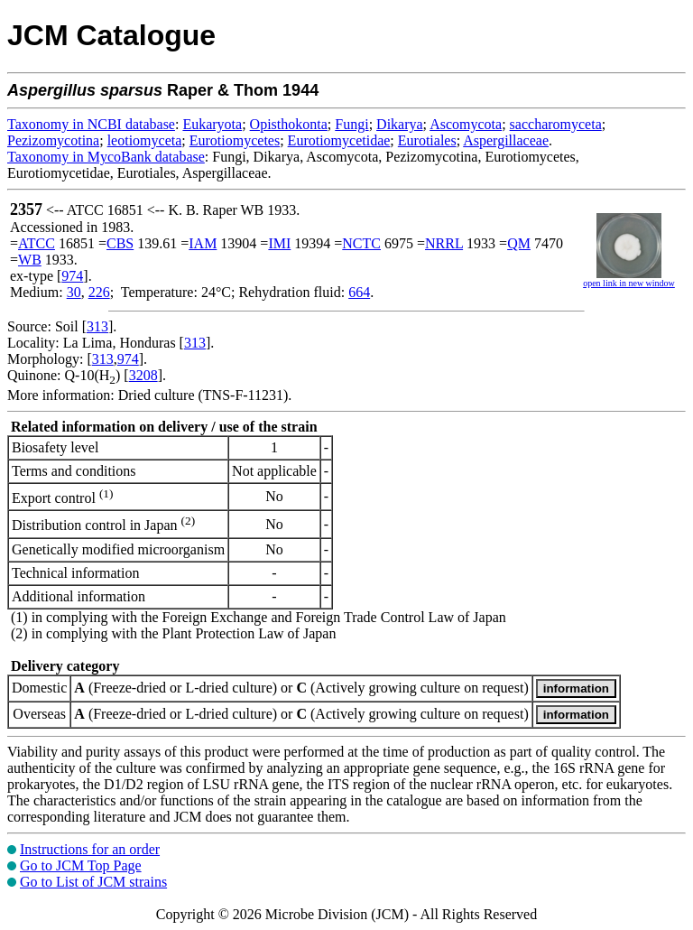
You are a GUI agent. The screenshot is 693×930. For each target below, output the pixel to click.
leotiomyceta (144, 140)
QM (519, 243)
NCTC (361, 243)
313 (97, 326)
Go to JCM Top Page (81, 865)
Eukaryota (212, 124)
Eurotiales (427, 140)
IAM (203, 243)
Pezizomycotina (53, 140)
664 (359, 292)
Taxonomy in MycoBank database (106, 156)
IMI (279, 243)
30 (74, 292)
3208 (143, 375)
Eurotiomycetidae (339, 140)
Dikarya (399, 124)
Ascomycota (466, 124)
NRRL (444, 243)
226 (99, 292)
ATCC (36, 243)
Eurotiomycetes (234, 140)
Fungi (351, 124)
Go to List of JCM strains (93, 881)
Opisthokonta (289, 124)
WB (30, 259)
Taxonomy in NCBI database (91, 124)
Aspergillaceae (506, 140)
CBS (120, 243)
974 (72, 276)
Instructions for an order (90, 849)
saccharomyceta (556, 124)
